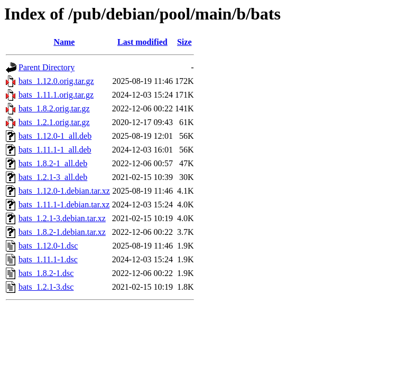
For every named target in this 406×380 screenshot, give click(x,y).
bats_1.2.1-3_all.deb (53, 177)
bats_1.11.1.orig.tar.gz (56, 94)
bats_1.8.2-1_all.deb (53, 163)
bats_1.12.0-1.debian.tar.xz (64, 190)
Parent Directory (47, 67)
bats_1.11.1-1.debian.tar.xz (64, 204)
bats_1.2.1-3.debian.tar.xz (62, 218)
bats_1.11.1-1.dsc (48, 259)
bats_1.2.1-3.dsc (46, 286)
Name (64, 41)
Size (184, 41)
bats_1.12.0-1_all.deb (55, 135)
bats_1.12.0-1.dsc (48, 245)
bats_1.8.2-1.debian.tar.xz (62, 231)
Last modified (142, 41)
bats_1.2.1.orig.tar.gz (54, 122)
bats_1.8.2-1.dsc (46, 273)
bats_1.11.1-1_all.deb (55, 149)
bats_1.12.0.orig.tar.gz (56, 81)
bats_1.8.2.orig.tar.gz (54, 108)
